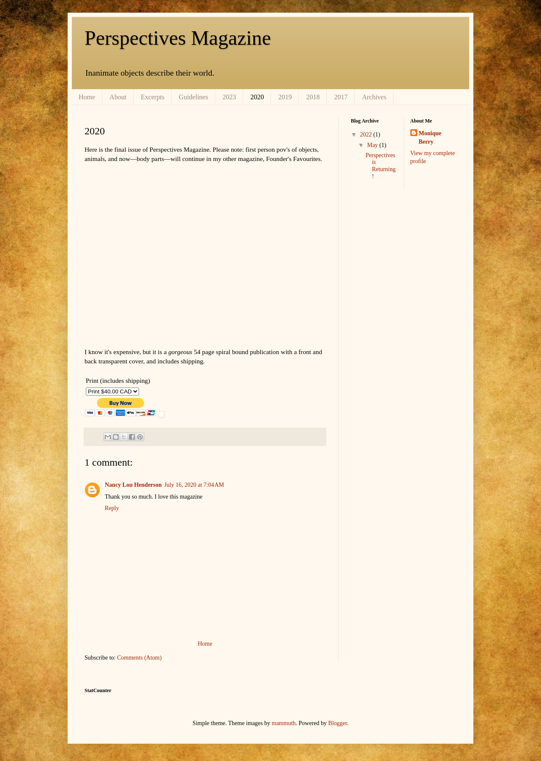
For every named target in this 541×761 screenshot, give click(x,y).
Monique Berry (430, 137)
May (373, 145)
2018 (313, 97)
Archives (374, 97)
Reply (112, 508)
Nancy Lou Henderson (133, 485)
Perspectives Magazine (178, 38)
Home (87, 97)
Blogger (337, 723)
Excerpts (152, 97)
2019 (285, 97)
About (117, 97)
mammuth (284, 723)
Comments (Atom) (139, 658)
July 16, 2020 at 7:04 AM (194, 485)
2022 (367, 134)
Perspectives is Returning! (381, 166)
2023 (229, 97)
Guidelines (193, 97)
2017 (340, 97)
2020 (257, 97)
